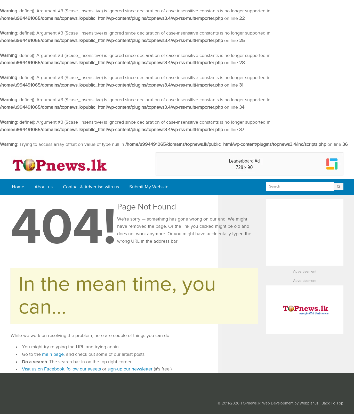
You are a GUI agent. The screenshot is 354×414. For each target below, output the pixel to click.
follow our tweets (84, 369)
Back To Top (332, 403)
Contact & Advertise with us (91, 187)
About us (44, 187)
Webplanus (309, 403)
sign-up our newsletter (130, 369)
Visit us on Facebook (43, 369)
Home (18, 187)
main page (53, 354)
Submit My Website (148, 187)
